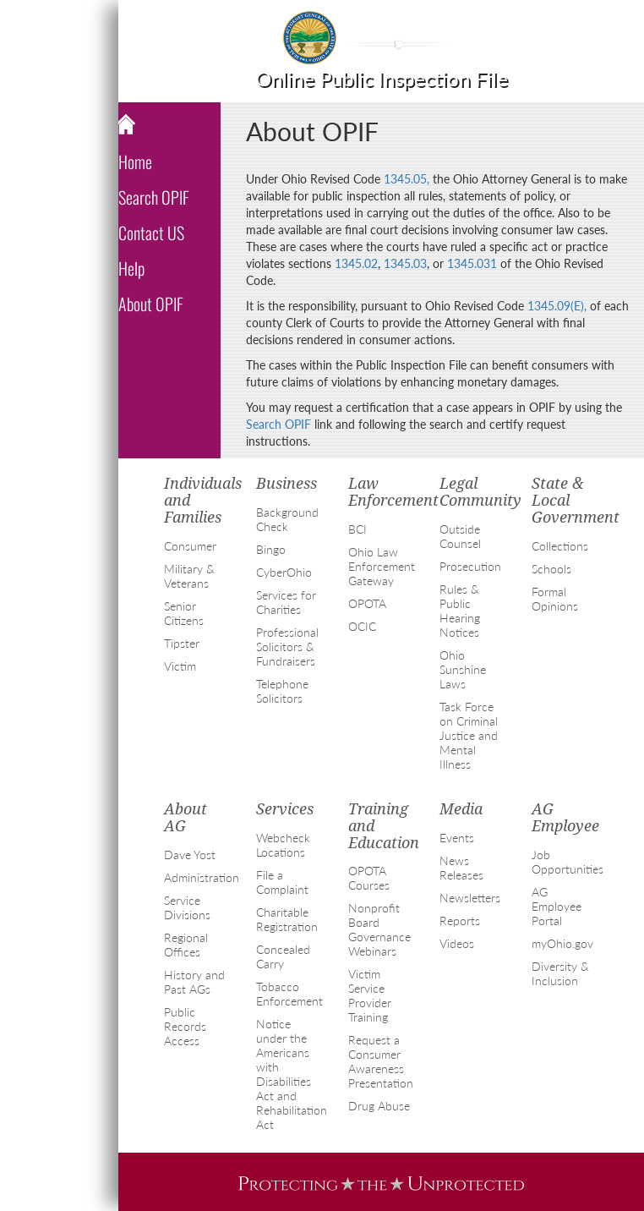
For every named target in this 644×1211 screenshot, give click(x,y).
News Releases (461, 867)
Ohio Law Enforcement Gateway (381, 566)
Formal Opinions (555, 598)
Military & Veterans (189, 576)
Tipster (181, 643)
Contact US (151, 232)
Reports (459, 920)
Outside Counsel (460, 536)
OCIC (362, 626)
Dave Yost (190, 854)
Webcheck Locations (283, 844)
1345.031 (472, 263)
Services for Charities (286, 602)
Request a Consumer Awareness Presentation (380, 1061)
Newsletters (469, 897)
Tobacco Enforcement (289, 993)
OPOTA (367, 603)
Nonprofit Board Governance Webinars (379, 929)
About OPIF (150, 303)
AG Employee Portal (556, 906)
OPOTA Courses (369, 877)
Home (135, 161)
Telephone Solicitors (282, 691)
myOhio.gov (562, 943)
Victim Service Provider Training (369, 995)
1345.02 (356, 263)
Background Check (287, 519)
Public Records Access (185, 1026)
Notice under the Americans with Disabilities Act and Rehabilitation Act (291, 1074)
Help (131, 268)
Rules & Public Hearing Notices (459, 610)
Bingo (271, 549)
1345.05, (406, 179)
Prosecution (470, 566)
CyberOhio (284, 572)
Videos (456, 943)
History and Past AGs (194, 981)
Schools (551, 569)
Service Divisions (187, 907)
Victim (180, 666)
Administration (201, 877)
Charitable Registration (287, 919)
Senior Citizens (184, 613)
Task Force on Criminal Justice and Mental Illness (468, 735)
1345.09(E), (557, 306)
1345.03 (405, 263)
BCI (357, 529)
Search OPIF (153, 197)
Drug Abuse (379, 1106)
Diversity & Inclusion (560, 973)
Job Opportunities (567, 861)
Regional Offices (186, 944)
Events (456, 837)
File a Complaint (282, 882)
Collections (560, 546)
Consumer (190, 546)
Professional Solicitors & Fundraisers (287, 646)
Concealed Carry (283, 956)
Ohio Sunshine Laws (462, 669)
